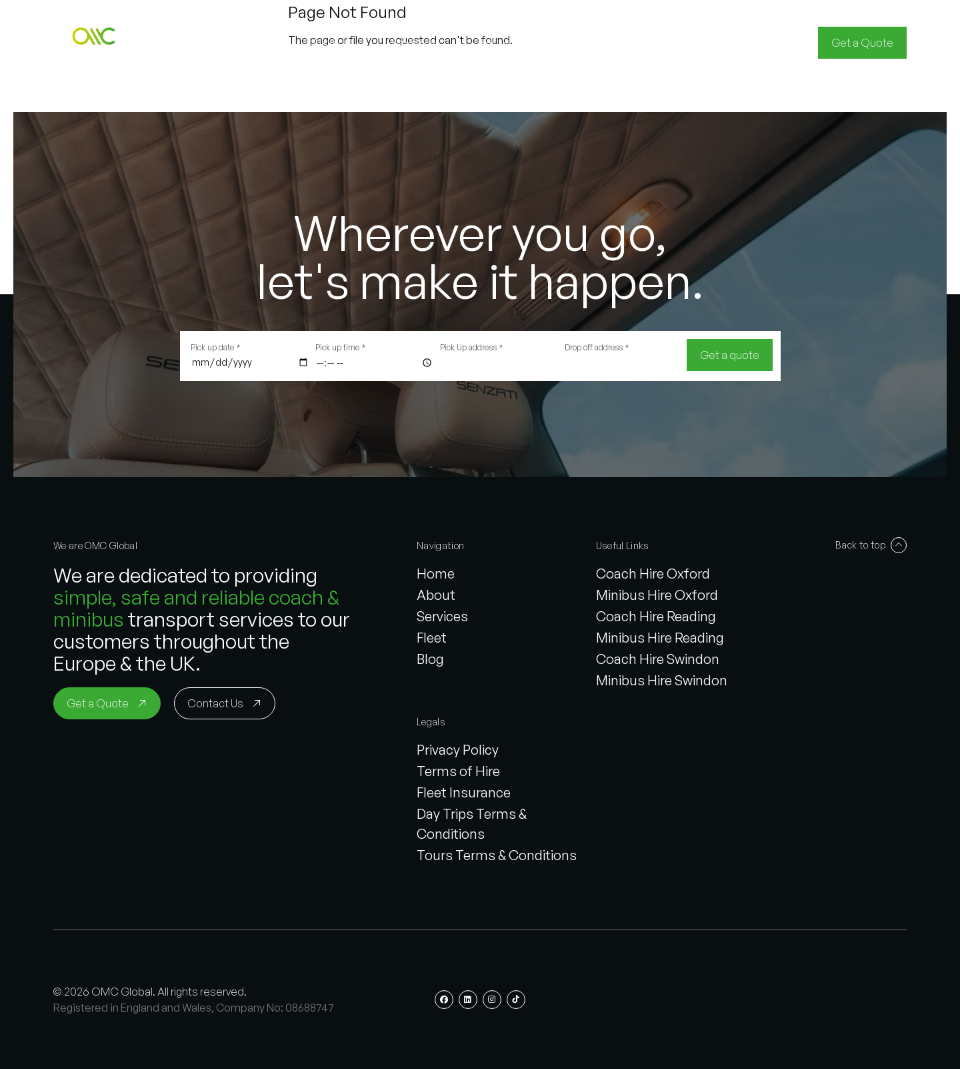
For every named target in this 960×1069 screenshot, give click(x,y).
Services (442, 616)
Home (436, 573)
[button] (96, 42)
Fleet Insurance (464, 792)
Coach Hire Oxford (653, 573)
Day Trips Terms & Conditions (472, 823)
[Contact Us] (224, 703)
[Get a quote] (730, 355)
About (436, 595)
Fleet (432, 637)
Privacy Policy (458, 749)
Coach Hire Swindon (657, 659)
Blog (430, 659)
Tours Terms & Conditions (497, 855)
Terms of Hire (458, 771)
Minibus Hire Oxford (657, 595)
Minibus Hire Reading (660, 637)
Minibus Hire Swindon (661, 680)
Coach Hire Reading (656, 616)
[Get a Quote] (862, 43)
